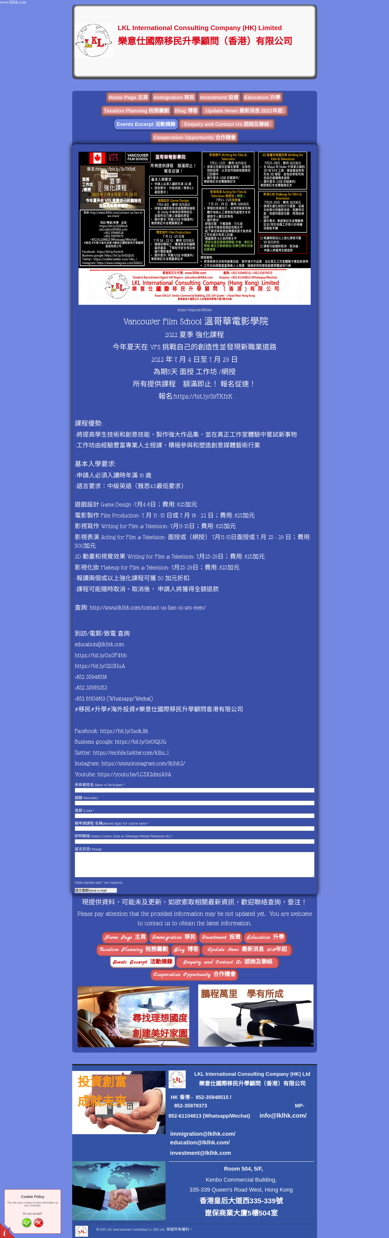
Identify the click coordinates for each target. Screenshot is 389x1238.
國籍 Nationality (86, 798)
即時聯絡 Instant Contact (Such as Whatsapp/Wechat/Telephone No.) (124, 836)
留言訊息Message (88, 849)
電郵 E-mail (84, 811)
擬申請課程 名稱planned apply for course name (112, 823)
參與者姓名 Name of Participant (100, 785)
